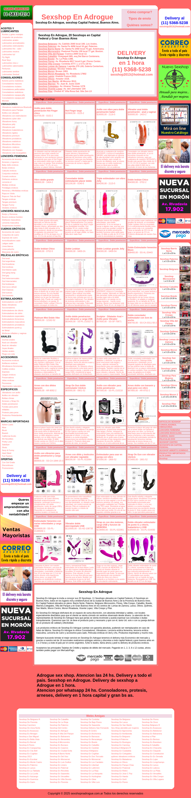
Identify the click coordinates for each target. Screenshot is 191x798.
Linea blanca (7, 246)
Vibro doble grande (44, 180)
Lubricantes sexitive (10, 71)
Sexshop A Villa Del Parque (62, 734)
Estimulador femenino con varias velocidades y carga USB (47, 523)
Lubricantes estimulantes (13, 46)
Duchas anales (8, 340)
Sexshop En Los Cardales (92, 762)
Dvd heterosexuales (10, 278)
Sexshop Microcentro (49, 51)
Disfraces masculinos (11, 220)
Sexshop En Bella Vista (29, 739)
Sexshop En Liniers (58, 765)
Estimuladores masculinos (13, 322)
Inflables (5, 410)
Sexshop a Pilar (149, 736)
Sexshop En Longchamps (153, 762)
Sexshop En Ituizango (28, 776)
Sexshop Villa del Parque (51, 54)
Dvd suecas (7, 293)
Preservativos (8, 377)
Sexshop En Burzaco (59, 745)
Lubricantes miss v (10, 63)
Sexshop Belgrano (47, 44)
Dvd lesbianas (8, 284)
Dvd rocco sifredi (9, 287)
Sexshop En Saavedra (59, 773)
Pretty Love (7, 442)
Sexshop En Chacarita (151, 748)
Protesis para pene (10, 412)
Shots (4, 447)
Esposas (5, 372)
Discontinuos (7, 465)
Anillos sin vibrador (10, 395)
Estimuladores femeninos (13, 319)
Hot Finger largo (73, 110)
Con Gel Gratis (8, 462)
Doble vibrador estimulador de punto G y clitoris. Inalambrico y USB (142, 525)
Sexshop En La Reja (89, 771)
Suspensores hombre (11, 226)
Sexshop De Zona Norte (29, 728)
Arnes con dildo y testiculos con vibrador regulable (79, 455)
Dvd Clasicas (7, 290)
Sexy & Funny (8, 450)
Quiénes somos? (140, 25)
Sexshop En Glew (88, 779)
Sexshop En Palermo (28, 765)
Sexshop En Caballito (90, 745)
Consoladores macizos (12, 84)
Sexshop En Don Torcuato (92, 756)
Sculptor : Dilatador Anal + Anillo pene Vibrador (110, 317)
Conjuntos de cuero (10, 235)
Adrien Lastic (7, 425)
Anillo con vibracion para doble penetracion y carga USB (47, 456)
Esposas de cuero (10, 238)
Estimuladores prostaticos (13, 325)
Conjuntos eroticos (10, 173)
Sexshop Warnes (46, 84)
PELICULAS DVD (167, 439)
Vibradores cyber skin (11, 119)
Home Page (38, 99)
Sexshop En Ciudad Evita (61, 751)
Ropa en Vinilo (8, 193)
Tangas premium (9, 202)
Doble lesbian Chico (138, 180)
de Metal (5, 330)
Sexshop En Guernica (28, 779)
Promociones (7, 468)
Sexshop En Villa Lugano (153, 779)
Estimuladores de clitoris (12, 310)
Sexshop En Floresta (59, 782)
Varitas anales (8, 351)
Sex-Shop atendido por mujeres (125, 728)
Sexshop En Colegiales (121, 754)
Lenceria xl (6, 182)
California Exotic (9, 436)
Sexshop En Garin (27, 782)
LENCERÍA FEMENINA (169, 430)
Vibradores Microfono (11, 144)
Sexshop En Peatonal (120, 768)
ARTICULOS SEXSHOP (170, 422)
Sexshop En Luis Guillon (60, 762)
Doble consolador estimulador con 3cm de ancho (140, 318)
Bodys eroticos (8, 168)
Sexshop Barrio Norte (49, 49)
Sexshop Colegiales (48, 86)
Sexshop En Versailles (151, 773)
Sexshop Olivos (46, 79)
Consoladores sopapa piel (13, 98)
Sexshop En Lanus (150, 765)
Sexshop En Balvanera (152, 734)
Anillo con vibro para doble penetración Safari (110, 110)
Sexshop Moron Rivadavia (51, 74)
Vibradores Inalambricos (12, 130)
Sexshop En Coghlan (28, 754)
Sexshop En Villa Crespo (153, 776)
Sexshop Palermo (47, 46)
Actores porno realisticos (12, 81)
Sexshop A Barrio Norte (60, 754)
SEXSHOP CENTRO (168, 442)
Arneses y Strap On (10, 401)
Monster (5, 101)
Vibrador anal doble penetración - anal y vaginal (142, 110)
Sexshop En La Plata (151, 771)
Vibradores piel (8, 127)
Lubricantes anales (10, 40)
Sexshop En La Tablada (29, 771)
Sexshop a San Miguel (29, 736)
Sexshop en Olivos (119, 762)
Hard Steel (6, 453)
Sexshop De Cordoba (90, 719)
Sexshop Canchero (27, 725)
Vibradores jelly (8, 124)
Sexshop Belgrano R (151, 725)
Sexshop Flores (46, 61)
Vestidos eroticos (9, 208)
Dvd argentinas (8, 261)
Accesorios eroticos (10, 360)
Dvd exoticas (7, 267)
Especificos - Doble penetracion (49, 102)
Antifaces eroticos (9, 363)
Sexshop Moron (46, 71)
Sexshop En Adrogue (77, 17)
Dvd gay (5, 275)
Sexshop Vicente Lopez (50, 89)
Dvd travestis (7, 295)
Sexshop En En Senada (152, 756)
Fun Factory (7, 456)
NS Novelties (7, 439)
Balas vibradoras (9, 305)
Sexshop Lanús (46, 76)
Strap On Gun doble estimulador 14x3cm (75, 386)
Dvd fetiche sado (9, 270)
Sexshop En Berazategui (91, 739)
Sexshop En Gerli (119, 779)
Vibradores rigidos (10, 133)
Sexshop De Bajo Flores (91, 722)
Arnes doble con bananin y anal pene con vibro (141, 386)
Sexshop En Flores (119, 782)
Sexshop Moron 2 (169, 394)
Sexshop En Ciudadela (121, 751)
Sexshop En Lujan (150, 759)
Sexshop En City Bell (28, 751)
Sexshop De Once (150, 722)
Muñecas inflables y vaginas (14, 333)
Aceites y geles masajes (12, 34)
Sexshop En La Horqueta (91, 773)
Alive (4, 427)
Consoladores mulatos (11, 86)
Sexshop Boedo (46, 59)
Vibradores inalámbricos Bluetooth (17, 107)
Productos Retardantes (12, 415)
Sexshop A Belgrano (89, 751)
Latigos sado (7, 243)
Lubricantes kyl (8, 54)
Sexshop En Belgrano (120, 736)
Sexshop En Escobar (28, 759)
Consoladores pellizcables (13, 89)
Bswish (5, 433)
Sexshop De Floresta (28, 722)
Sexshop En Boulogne (121, 742)
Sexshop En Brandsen (151, 742)
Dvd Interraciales (9, 281)
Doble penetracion (10, 404)
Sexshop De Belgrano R (29, 719)
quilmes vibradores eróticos (123, 756)
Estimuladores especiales (13, 316)
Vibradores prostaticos (11, 138)
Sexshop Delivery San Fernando (95, 728)
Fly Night (6, 57)
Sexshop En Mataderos (121, 759)
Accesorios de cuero (11, 232)
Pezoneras (6, 383)
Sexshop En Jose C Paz (121, 773)
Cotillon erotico (8, 369)
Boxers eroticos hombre (12, 217)
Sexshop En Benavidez (60, 739)
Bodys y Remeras (9, 214)
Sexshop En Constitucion (153, 754)
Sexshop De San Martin (121, 725)
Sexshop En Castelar (90, 748)
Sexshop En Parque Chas (122, 765)
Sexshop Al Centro (89, 731)
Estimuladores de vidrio (12, 313)
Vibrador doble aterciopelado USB (74, 524)
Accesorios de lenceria (12, 159)
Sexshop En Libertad (90, 765)
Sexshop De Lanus (119, 722)
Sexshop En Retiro (119, 771)
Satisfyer (6, 444)
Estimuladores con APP (12, 302)
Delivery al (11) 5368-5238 (16, 478)
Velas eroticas (8, 380)
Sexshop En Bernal (27, 742)
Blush (4, 430)
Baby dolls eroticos (10, 165)
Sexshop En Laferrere (90, 768)
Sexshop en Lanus (27, 768)
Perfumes (6, 69)
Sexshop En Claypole (151, 751)
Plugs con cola (8, 354)
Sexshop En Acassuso (151, 728)
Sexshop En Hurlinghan (91, 776)
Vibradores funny (9, 121)
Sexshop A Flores (26, 745)
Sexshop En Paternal (59, 768)
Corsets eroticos (9, 176)
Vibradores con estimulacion (14, 116)
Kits (3, 418)
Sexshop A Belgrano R (121, 748)
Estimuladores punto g (11, 328)
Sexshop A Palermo (119, 739)
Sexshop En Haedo (119, 776)
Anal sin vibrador (9, 345)
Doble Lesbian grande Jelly (110, 249)
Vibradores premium (11, 136)
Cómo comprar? (139, 12)
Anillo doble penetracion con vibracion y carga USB (78, 317)
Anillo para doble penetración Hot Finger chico (46, 110)
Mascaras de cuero (10, 252)
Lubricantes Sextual (10, 74)
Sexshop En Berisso (151, 739)
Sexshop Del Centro (58, 728)
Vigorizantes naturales (11, 386)
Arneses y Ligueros (10, 162)
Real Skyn (6, 60)
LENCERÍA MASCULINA (170, 433)
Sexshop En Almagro (28, 734)
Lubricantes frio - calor (11, 49)
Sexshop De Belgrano (120, 719)
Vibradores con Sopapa (12, 150)
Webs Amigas (95, 715)
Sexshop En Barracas (90, 736)
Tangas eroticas (9, 199)
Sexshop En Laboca (150, 768)
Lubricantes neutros (10, 51)
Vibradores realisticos (11, 141)
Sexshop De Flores (150, 719)
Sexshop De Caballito (59, 719)
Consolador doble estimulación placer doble (78, 179)
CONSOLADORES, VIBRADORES (168, 426)
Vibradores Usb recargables (14, 153)
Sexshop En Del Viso (59, 756)
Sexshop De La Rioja (59, 722)
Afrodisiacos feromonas (12, 366)
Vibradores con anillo (11, 392)
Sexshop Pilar (45, 91)
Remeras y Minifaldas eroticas (15, 191)
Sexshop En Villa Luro (90, 782)
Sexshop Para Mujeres (169, 376)
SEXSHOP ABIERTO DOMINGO (173, 450)
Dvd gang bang (8, 273)
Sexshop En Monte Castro (30, 762)
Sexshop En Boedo (89, 742)
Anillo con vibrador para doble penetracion (109, 386)
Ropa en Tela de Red (11, 196)
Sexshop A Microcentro (60, 742)
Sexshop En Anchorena (91, 734)
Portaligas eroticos (10, 188)
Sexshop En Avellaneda (121, 734)
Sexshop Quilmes (47, 69)
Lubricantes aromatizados (13, 43)
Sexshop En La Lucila (28, 773)
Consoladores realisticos (12, 92)
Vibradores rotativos (10, 147)
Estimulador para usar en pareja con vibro (109, 455)
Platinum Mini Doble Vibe (47, 318)
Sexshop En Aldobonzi (152, 731)
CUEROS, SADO (166, 436)
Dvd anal (6, 258)
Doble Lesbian (72, 249)
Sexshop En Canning (120, 745)
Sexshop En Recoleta (59, 771)
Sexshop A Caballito (150, 745)
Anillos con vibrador (10, 113)
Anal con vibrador (9, 342)
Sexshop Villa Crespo (49, 64)
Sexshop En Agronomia (121, 731)
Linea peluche (8, 249)
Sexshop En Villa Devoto (60, 779)
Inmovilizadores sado (11, 240)
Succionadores (8, 308)
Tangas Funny (8, 205)
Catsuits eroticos (9, 171)
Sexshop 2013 (25, 756)
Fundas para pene (10, 407)
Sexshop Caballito (47, 56)
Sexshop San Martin (48, 81)
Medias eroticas (9, 185)
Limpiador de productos (12, 37)
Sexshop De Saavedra (90, 725)
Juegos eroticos (9, 375)
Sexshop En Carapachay (30, 748)
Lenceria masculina (10, 223)
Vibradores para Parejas (12, 110)
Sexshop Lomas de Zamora (52, 66)
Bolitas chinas (8, 398)
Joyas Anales (8, 348)
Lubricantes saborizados (12, 66)
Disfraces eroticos (9, 179)
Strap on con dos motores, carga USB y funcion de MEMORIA (110, 525)
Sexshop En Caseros (59, 748)
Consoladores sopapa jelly (13, 95)
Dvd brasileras (8, 264)
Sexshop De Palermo (59, 725)
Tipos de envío (139, 18)
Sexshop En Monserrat (60, 759)
